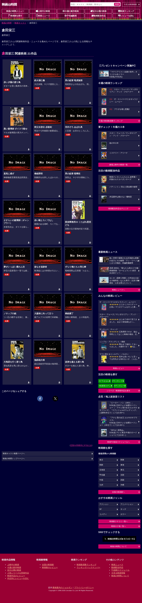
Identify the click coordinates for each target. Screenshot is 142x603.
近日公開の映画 (98, 11)
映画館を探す (15, 15)
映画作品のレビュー (16, 576)
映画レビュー (118, 368)
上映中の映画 (43, 11)
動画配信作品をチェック (118, 209)
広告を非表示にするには (81, 445)
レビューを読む (126, 15)
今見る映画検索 (130, 4)
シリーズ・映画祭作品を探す (118, 391)
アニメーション (127, 504)
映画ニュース (43, 15)
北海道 (102, 470)
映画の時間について (118, 546)
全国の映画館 (48, 564)
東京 (101, 460)
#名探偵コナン (105, 386)
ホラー (123, 514)
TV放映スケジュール (120, 570)
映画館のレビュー (50, 567)
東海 (122, 465)
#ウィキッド (117, 381)
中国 (101, 480)
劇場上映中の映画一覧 (118, 165)
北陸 (122, 475)
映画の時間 (7, 23)
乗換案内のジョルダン (62, 587)
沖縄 (122, 485)
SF (100, 509)
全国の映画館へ (118, 492)
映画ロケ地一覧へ (118, 526)
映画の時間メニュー (15, 11)
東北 (122, 470)
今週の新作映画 (71, 11)
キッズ (123, 509)
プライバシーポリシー (84, 587)
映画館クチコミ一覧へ (118, 521)
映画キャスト (20, 23)
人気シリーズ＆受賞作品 (18, 573)
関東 (122, 460)
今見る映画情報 (118, 573)
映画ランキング (126, 11)
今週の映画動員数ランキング (111, 121)
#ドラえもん (104, 381)
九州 (101, 485)
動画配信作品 (98, 15)
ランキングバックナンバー (88, 567)
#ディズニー (119, 386)
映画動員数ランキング (86, 564)
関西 (101, 465)
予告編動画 (71, 15)
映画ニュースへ (118, 290)
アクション (104, 504)
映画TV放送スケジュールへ (118, 442)
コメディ (103, 514)
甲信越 (102, 475)
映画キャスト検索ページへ (14, 454)
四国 (122, 480)
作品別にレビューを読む (18, 578)
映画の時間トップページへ (14, 459)
